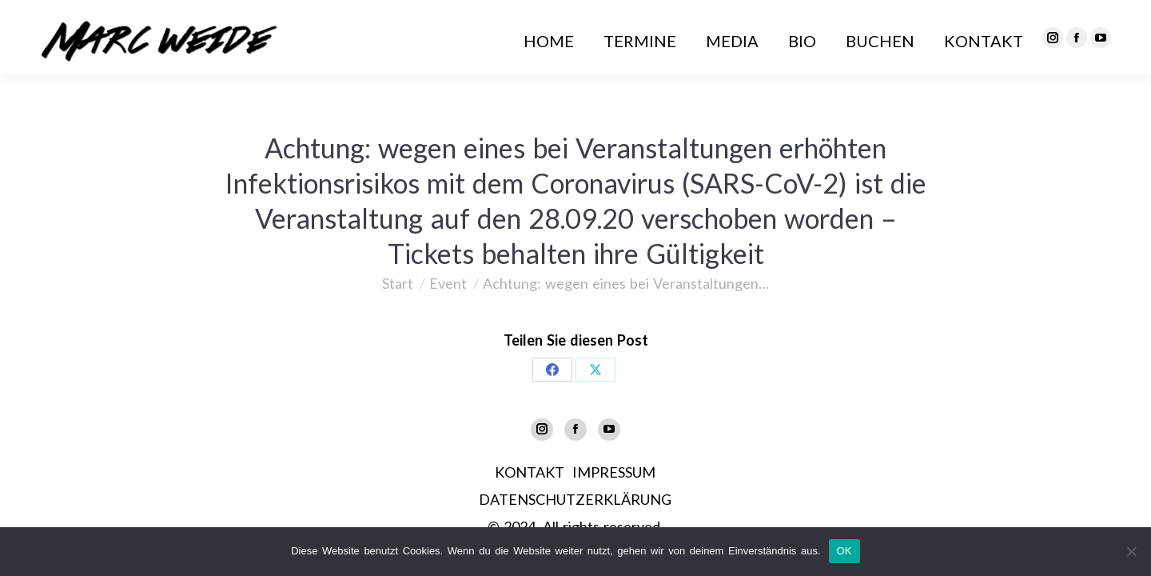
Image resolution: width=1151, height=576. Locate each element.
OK (844, 551)
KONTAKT (529, 472)
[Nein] (1131, 551)
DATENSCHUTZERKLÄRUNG (575, 499)
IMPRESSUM (613, 472)
